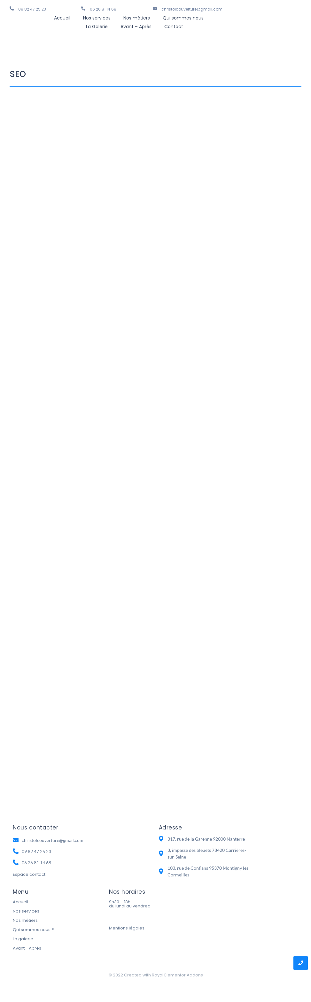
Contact (173, 26)
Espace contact (29, 874)
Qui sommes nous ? (33, 930)
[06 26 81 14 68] (83, 8)
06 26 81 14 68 (103, 9)
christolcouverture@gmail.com (191, 9)
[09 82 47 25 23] (12, 8)
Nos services (97, 18)
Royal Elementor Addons (177, 975)
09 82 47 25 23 (32, 9)
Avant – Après (136, 26)
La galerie (23, 939)
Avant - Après (27, 948)
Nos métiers (136, 18)
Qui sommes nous (183, 18)
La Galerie (97, 26)
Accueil (62, 18)
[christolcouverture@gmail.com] (155, 8)
